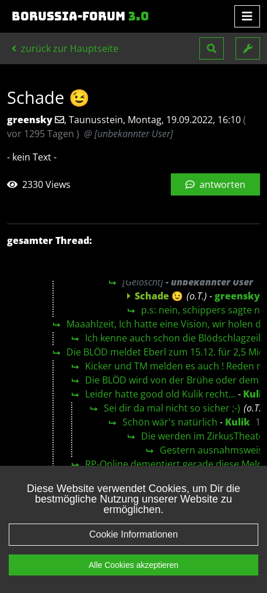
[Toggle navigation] (247, 16)
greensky (237, 295)
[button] (211, 48)
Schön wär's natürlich (170, 422)
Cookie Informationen (133, 555)
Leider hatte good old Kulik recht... (160, 394)
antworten (215, 184)
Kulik (237, 422)
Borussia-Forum (80, 16)
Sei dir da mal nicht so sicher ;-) (172, 408)
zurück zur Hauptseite (65, 48)
